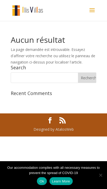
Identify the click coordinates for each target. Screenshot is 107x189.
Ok (42, 181)
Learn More (61, 181)
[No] (100, 175)
